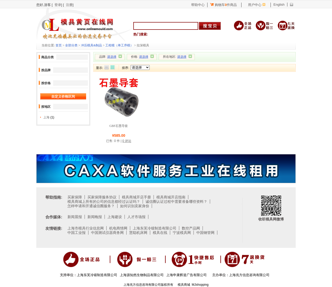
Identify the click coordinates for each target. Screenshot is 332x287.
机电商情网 (118, 228)
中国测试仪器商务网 (107, 233)
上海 (46, 117)
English (279, 4)
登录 (57, 5)
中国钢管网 (205, 233)
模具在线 (160, 233)
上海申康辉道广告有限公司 (186, 275)
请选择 (111, 57)
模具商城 (184, 284)
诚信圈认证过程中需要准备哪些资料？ (176, 201)
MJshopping (200, 284)
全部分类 (71, 45)
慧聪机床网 (138, 233)
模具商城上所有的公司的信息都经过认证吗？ (103, 201)
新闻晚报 (94, 217)
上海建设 (114, 217)
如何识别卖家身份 (134, 206)
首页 (59, 45)
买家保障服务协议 (101, 197)
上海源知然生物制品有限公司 (142, 275)
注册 (69, 5)
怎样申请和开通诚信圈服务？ (91, 206)
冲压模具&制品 (91, 45)
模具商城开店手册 (136, 197)
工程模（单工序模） (119, 45)
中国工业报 (76, 233)
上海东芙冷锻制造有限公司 (154, 228)
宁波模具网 (182, 233)
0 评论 (126, 141)
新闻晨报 (74, 217)
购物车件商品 (223, 5)
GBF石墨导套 (118, 126)
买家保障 (74, 197)
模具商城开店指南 (170, 197)
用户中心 (254, 5)
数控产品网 (191, 228)
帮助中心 (198, 5)
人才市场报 (136, 217)
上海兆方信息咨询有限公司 (249, 275)
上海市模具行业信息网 (85, 228)
